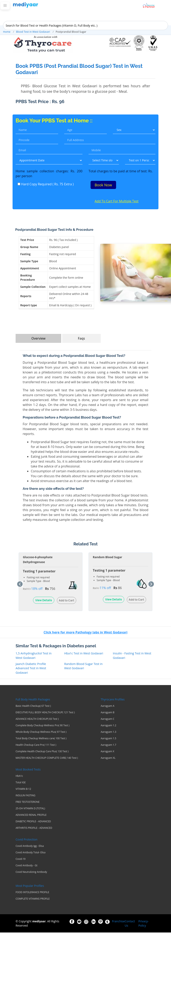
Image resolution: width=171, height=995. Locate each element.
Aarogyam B (107, 712)
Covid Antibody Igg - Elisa (30, 846)
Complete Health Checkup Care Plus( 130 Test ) (42, 751)
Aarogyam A (107, 706)
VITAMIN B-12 (23, 789)
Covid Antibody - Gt (26, 865)
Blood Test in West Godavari (33, 31)
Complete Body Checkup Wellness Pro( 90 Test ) (42, 725)
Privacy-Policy (143, 923)
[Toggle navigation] (5, 6)
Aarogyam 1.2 (108, 725)
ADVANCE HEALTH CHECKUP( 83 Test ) (37, 719)
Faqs (81, 338)
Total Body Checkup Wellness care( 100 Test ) (41, 738)
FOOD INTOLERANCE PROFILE (32, 892)
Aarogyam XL (108, 758)
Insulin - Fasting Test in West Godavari (132, 656)
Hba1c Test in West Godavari (83, 653)
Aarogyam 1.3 (108, 732)
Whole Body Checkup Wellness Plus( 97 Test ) (41, 732)
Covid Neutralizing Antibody (31, 872)
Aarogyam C (107, 719)
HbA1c (19, 776)
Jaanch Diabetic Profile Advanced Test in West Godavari (31, 668)
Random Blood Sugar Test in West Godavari (83, 666)
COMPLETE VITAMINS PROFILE (33, 899)
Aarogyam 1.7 (108, 745)
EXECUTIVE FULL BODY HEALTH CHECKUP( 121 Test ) (45, 712)
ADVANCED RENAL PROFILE (31, 815)
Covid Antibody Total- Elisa (30, 852)
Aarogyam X (107, 751)
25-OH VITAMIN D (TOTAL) (30, 808)
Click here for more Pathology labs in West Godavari (85, 632)
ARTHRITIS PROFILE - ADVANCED (34, 828)
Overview (38, 338)
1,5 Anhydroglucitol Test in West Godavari (33, 656)
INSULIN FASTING (25, 795)
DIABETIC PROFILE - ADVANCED (33, 821)
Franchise (118, 921)
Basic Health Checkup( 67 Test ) (33, 706)
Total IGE (21, 782)
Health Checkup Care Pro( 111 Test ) (36, 745)
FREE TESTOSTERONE (28, 802)
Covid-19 (21, 859)
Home (6, 31)
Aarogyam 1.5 (108, 738)
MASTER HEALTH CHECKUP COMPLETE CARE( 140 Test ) (47, 758)
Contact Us (130, 923)
